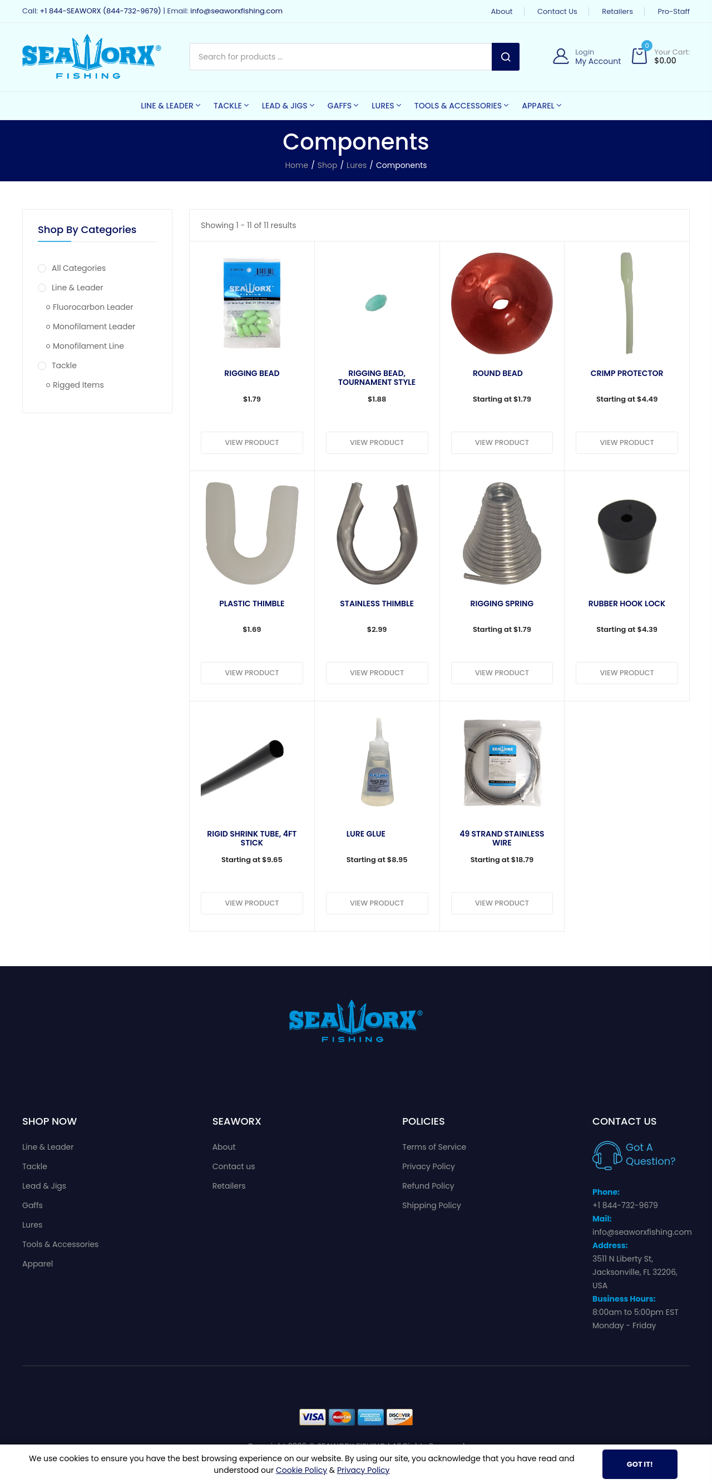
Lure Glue (366, 834)
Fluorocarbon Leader (89, 307)
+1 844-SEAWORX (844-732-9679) (100, 11)
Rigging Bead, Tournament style (377, 378)
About (502, 11)
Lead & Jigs (44, 1185)
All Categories (72, 268)
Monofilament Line (85, 346)
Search (506, 57)
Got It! (640, 1464)
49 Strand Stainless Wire (501, 838)
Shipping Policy (431, 1205)
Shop (328, 165)
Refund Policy (428, 1185)
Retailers (617, 11)
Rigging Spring (502, 604)
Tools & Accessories (60, 1244)
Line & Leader (70, 287)
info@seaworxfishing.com (236, 11)
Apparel (37, 1263)
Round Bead (498, 374)
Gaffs (32, 1205)
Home (296, 165)
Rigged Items (75, 384)
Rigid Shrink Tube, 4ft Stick (251, 838)
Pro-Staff (673, 11)
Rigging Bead (251, 374)
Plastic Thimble (251, 604)
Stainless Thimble (377, 604)
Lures (357, 165)
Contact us (557, 11)
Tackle (57, 365)
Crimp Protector (627, 374)
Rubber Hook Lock (627, 604)
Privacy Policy (428, 1166)
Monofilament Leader (90, 326)
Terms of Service (434, 1146)
